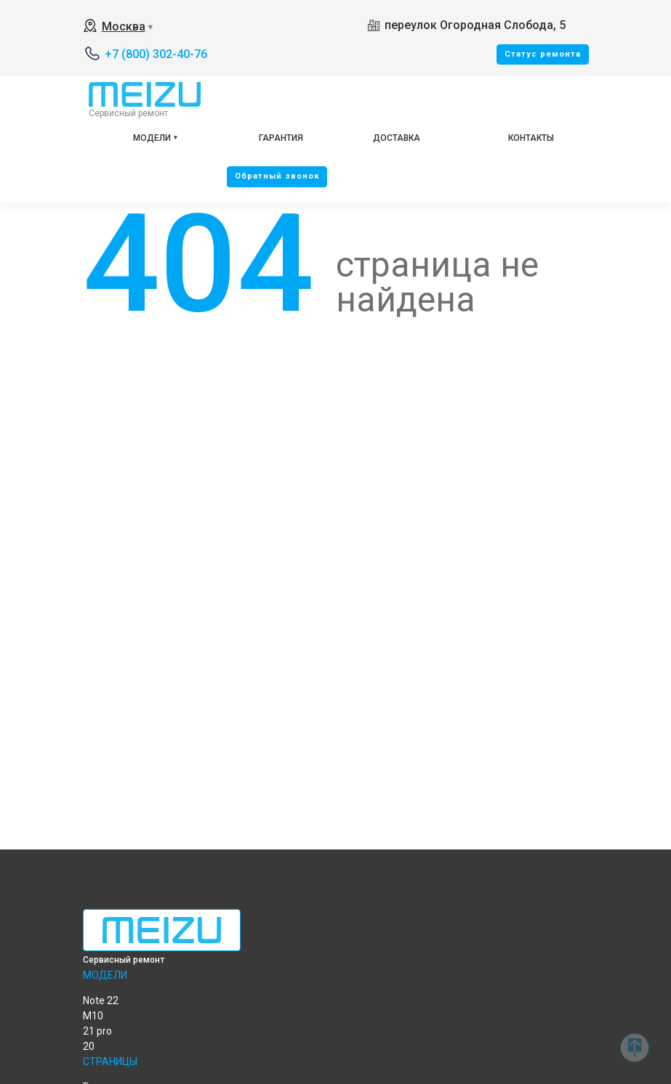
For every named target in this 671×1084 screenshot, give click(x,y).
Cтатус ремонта (543, 54)
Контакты (531, 138)
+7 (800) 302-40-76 (156, 54)
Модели (152, 138)
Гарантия (281, 138)
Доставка (396, 138)
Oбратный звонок (277, 176)
